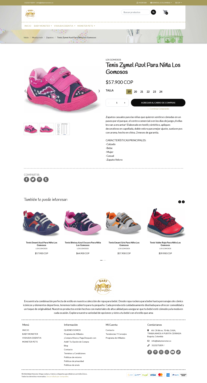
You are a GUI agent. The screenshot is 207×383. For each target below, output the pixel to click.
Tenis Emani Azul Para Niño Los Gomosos (41, 243)
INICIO (27, 26)
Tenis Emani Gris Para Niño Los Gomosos (124, 243)
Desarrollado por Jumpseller (57, 376)
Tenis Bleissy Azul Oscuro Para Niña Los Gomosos (83, 243)
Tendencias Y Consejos (116, 334)
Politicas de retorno (73, 357)
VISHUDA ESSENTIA (63, 26)
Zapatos (50, 37)
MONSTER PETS (85, 26)
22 (148, 91)
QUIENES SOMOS (72, 330)
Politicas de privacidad (74, 361)
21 (141, 91)
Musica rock (37, 37)
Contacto (68, 349)
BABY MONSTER (42, 26)
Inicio (26, 37)
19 (129, 91)
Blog (66, 345)
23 (154, 91)
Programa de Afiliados (74, 334)
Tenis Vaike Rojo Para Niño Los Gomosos (165, 243)
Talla (110, 90)
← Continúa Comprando (158, 108)
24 (160, 91)
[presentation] (25, 92)
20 (135, 91)
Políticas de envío (72, 365)
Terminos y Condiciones (75, 353)
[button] (160, 2)
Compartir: (32, 174)
